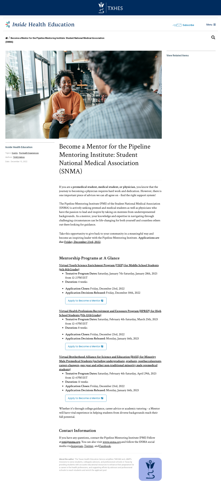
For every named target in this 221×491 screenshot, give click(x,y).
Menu (211, 24)
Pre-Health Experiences (29, 153)
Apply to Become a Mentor (84, 300)
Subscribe (188, 25)
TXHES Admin (19, 157)
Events (15, 153)
